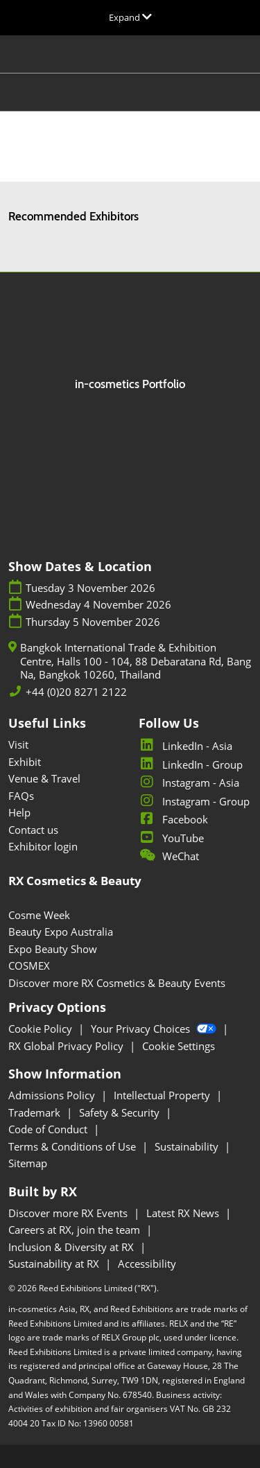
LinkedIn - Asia (185, 746)
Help (19, 812)
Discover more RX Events (69, 1213)
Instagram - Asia (189, 782)
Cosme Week (39, 915)
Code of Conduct (49, 1129)
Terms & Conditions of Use (73, 1146)
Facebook (173, 819)
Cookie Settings (178, 1046)
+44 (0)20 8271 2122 (76, 692)
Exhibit (24, 762)
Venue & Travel (44, 778)
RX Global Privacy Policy (67, 1046)
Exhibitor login (43, 846)
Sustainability (188, 1146)
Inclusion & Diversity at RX (72, 1247)
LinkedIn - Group (191, 764)
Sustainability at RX (55, 1263)
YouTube (171, 838)
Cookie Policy (41, 1029)
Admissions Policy (53, 1095)
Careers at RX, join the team (75, 1230)
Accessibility (147, 1263)
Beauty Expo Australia (60, 931)
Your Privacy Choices (155, 1029)
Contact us (33, 830)
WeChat (169, 856)
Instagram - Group (194, 801)
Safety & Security (120, 1112)
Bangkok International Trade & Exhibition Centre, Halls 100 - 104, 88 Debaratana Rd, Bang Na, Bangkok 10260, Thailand (135, 661)
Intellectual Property (163, 1095)
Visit (18, 744)
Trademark (35, 1112)
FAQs (21, 796)
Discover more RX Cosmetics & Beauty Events (116, 983)
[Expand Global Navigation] (130, 17)
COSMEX (29, 965)
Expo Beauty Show (52, 949)
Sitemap (27, 1163)
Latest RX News (184, 1213)
